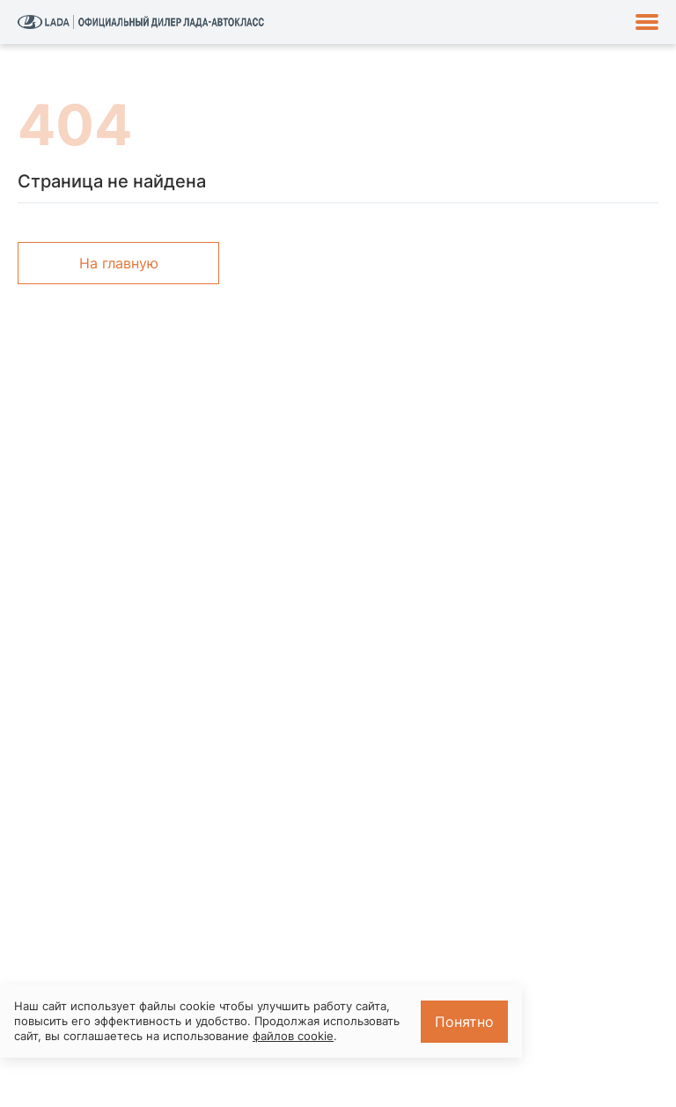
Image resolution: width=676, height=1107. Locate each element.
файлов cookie (293, 1036)
